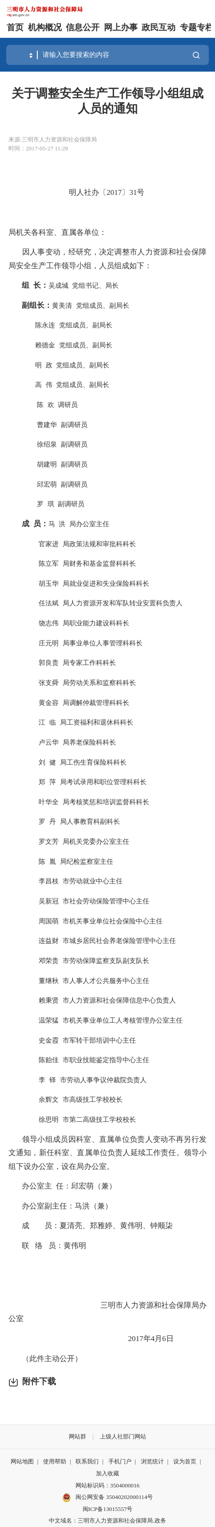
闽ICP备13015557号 (108, 1509)
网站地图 (22, 1461)
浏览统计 (152, 1461)
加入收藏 (107, 1473)
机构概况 (45, 27)
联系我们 (87, 1461)
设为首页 (184, 1461)
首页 (15, 27)
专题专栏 (197, 27)
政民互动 (158, 27)
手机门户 (119, 1461)
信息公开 (83, 27)
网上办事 (121, 27)
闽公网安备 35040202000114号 (107, 1497)
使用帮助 (54, 1461)
